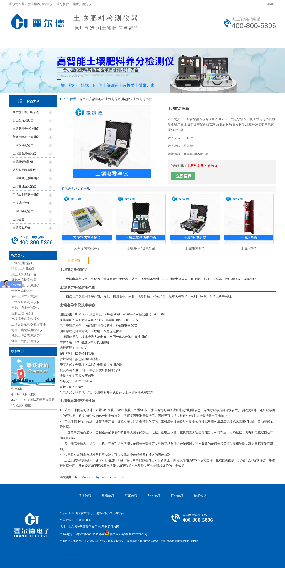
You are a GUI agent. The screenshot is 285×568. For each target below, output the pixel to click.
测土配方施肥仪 (23, 120)
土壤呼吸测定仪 (23, 211)
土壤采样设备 (21, 203)
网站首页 (23, 42)
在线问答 (200, 42)
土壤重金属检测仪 (24, 153)
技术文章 (170, 42)
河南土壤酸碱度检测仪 (27, 330)
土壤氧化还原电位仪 (141, 248)
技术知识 (200, 495)
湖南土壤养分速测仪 (25, 341)
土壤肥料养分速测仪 (26, 128)
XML (270, 4)
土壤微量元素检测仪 (26, 178)
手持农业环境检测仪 (26, 194)
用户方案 (112, 42)
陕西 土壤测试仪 (22, 268)
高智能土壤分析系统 (26, 112)
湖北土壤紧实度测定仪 (27, 335)
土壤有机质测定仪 (24, 186)
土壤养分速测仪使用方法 (28, 324)
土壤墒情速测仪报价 (25, 319)
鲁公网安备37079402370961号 (128, 534)
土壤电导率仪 (70, 270)
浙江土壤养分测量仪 (25, 285)
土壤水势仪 (249, 248)
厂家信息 (131, 495)
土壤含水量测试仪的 (25, 302)
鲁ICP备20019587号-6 (90, 534)
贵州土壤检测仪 (22, 291)
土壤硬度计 (20, 219)
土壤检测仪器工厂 (23, 263)
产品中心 (82, 42)
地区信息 (154, 495)
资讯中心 (141, 42)
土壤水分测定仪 (23, 145)
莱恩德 (77, 554)
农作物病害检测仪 (86, 248)
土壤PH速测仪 (195, 248)
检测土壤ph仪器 (22, 313)
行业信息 (177, 495)
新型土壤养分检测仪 (26, 137)
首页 (82, 99)
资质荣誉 (259, 42)
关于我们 (53, 42)
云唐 (69, 554)
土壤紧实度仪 (21, 227)
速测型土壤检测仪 (24, 170)
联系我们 (229, 42)
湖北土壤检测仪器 (23, 280)
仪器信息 (85, 495)
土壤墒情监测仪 (23, 161)
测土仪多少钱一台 (23, 274)
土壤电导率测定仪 (117, 99)
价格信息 (108, 495)
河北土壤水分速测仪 (25, 307)
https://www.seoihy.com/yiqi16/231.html (100, 477)
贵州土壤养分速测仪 (25, 296)
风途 (62, 554)
